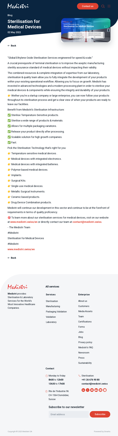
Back (13, 45)
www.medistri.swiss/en (23, 221)
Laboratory (51, 322)
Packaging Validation (56, 311)
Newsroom (83, 352)
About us (82, 301)
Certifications (85, 321)
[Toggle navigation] (108, 6)
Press (81, 357)
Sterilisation (52, 301)
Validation (51, 317)
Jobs (80, 332)
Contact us (87, 6)
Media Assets (85, 311)
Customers (83, 306)
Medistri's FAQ (85, 347)
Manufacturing (53, 306)
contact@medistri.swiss (87, 221)
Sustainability (85, 363)
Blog (80, 337)
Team (81, 316)
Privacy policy (85, 342)
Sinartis (107, 431)
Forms (81, 326)
